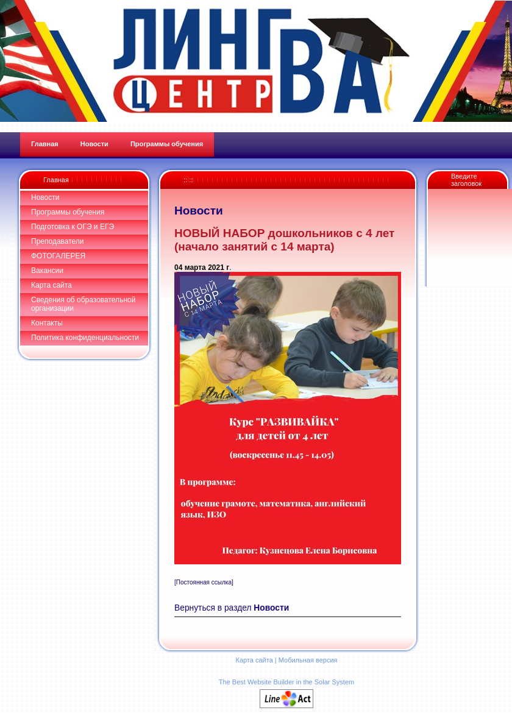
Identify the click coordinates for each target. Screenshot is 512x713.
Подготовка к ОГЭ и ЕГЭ (72, 226)
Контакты (47, 323)
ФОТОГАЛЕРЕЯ (58, 256)
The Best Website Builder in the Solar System (286, 682)
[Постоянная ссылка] (203, 582)
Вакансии (47, 270)
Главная (56, 179)
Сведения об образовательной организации (83, 304)
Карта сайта (51, 285)
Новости (45, 197)
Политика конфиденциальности (85, 337)
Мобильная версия (308, 660)
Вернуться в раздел (231, 607)
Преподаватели (57, 241)
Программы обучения (67, 212)
